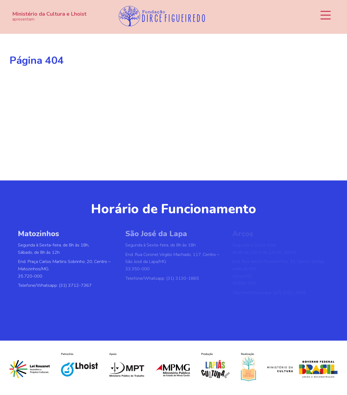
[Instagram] (152, 314)
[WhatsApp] (170, 314)
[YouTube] (188, 314)
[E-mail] (206, 314)
